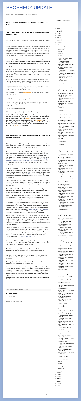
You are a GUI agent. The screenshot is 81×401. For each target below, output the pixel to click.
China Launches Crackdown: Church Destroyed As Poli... (65, 267)
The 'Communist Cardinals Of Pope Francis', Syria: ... (65, 82)
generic (17, 125)
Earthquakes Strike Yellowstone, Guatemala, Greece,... (64, 209)
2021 (58, 37)
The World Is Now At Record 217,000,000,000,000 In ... (64, 62)
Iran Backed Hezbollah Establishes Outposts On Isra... (65, 121)
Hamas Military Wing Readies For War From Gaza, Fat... (66, 322)
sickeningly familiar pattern (28, 236)
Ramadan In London (62, 333)
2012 (58, 378)
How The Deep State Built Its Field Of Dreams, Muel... (65, 188)
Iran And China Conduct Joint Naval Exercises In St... (65, 185)
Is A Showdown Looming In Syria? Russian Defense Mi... (65, 274)
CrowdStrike (39, 120)
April (59, 363)
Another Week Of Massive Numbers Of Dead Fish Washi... (66, 252)
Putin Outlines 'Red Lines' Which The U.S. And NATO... (65, 233)
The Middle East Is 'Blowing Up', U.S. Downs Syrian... (65, 158)
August (59, 53)
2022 (58, 35)
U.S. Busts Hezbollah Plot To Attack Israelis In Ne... (65, 280)
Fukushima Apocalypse (62, 269)
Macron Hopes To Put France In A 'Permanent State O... (65, 230)
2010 (58, 381)
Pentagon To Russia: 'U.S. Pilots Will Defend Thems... (65, 166)
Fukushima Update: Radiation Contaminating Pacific (64, 358)
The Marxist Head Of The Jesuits (64, 327)
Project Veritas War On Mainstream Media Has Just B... (65, 77)
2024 (58, 31)
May (59, 361)
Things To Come (61, 329)
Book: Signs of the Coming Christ (63, 20)
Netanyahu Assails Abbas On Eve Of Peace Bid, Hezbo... (65, 169)
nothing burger (27, 93)
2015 (58, 372)
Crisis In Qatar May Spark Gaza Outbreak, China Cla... (64, 237)
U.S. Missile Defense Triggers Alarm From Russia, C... (65, 331)
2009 (58, 383)
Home (28, 298)
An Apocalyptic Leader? (62, 341)
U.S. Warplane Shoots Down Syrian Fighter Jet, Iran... (65, 176)
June (59, 57)
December (60, 46)
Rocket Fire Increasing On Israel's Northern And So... (65, 96)
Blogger (46, 394)
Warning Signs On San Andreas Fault (65, 174)
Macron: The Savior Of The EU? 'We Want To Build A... (65, 197)
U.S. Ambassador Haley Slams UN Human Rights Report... (65, 243)
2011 (58, 380)
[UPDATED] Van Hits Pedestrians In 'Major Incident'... (65, 336)
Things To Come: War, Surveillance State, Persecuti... (65, 85)
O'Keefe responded (33, 174)
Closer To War (60, 138)
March (59, 365)
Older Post (48, 298)
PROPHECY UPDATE (29, 7)
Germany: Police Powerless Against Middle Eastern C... (65, 191)
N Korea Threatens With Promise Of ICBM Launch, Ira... (65, 255)
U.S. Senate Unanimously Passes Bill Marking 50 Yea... (65, 316)
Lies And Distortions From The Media (65, 235)
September (60, 51)
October (59, 49)
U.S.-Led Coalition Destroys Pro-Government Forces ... (64, 297)
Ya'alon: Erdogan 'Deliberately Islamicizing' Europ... (64, 306)
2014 (58, 374)
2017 (58, 44)
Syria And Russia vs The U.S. (64, 101)
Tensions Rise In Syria (62, 163)
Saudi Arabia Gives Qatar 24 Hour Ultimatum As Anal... (65, 303)
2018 (58, 42)
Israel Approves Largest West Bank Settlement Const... (65, 249)
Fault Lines (47, 83)
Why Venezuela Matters (63, 288)
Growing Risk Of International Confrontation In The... (64, 283)
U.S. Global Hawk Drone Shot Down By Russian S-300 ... (66, 141)
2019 (58, 40)
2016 (58, 370)
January (59, 368)
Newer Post (9, 298)
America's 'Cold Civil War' (63, 211)
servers (28, 118)
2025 (58, 30)
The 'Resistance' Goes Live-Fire (64, 227)
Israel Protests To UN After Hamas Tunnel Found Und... (65, 272)
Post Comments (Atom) (17, 301)
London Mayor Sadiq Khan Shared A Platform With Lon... (65, 300)
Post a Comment (11, 296)
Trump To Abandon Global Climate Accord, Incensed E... (65, 356)
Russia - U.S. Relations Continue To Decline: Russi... (65, 146)
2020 (58, 39)
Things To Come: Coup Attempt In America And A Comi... (65, 206)
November (60, 48)
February (60, 366)
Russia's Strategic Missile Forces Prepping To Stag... (64, 225)
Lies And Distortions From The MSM (65, 93)
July (59, 55)
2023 (58, 33)
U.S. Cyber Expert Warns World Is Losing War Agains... (65, 79)
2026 (58, 28)
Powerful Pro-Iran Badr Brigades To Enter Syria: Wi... (65, 350)
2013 (58, 376)
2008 (58, 385)
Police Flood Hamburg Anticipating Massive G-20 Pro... (65, 59)
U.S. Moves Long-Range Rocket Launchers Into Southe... (64, 222)
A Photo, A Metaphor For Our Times (65, 313)
